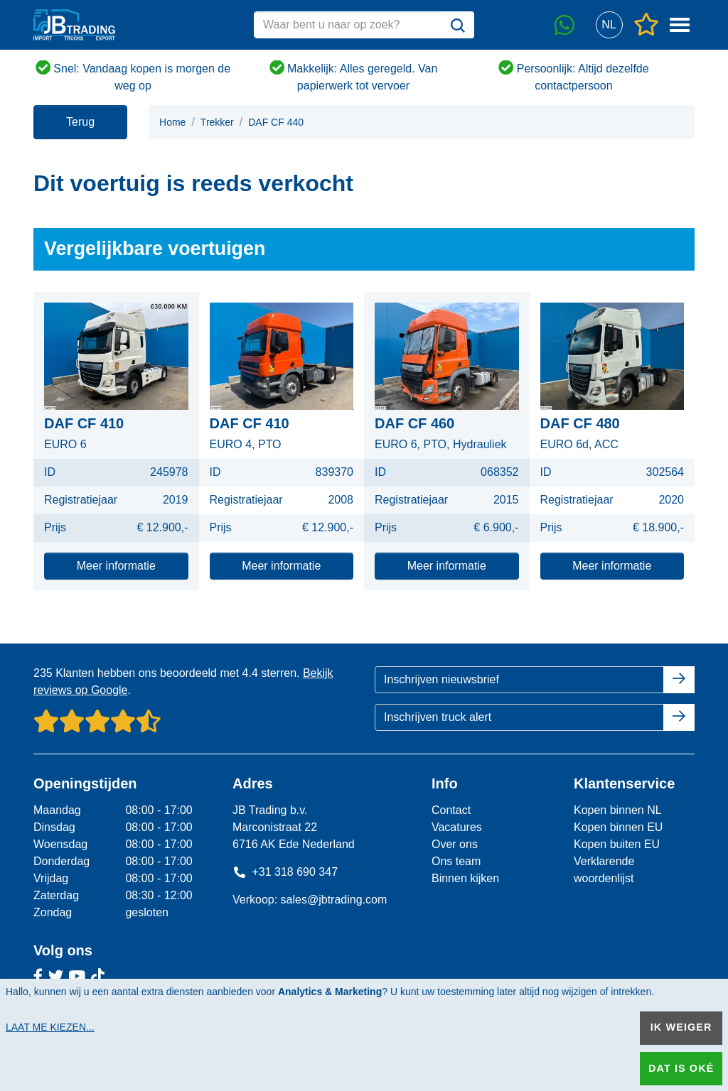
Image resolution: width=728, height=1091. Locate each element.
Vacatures (457, 827)
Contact (451, 810)
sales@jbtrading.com (334, 900)
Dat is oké (681, 1068)
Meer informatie (116, 566)
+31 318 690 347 (285, 872)
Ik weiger (681, 1027)
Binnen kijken (465, 878)
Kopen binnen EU (618, 827)
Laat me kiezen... (50, 1027)
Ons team (456, 861)
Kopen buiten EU (617, 844)
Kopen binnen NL (618, 810)
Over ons (455, 844)
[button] (609, 25)
